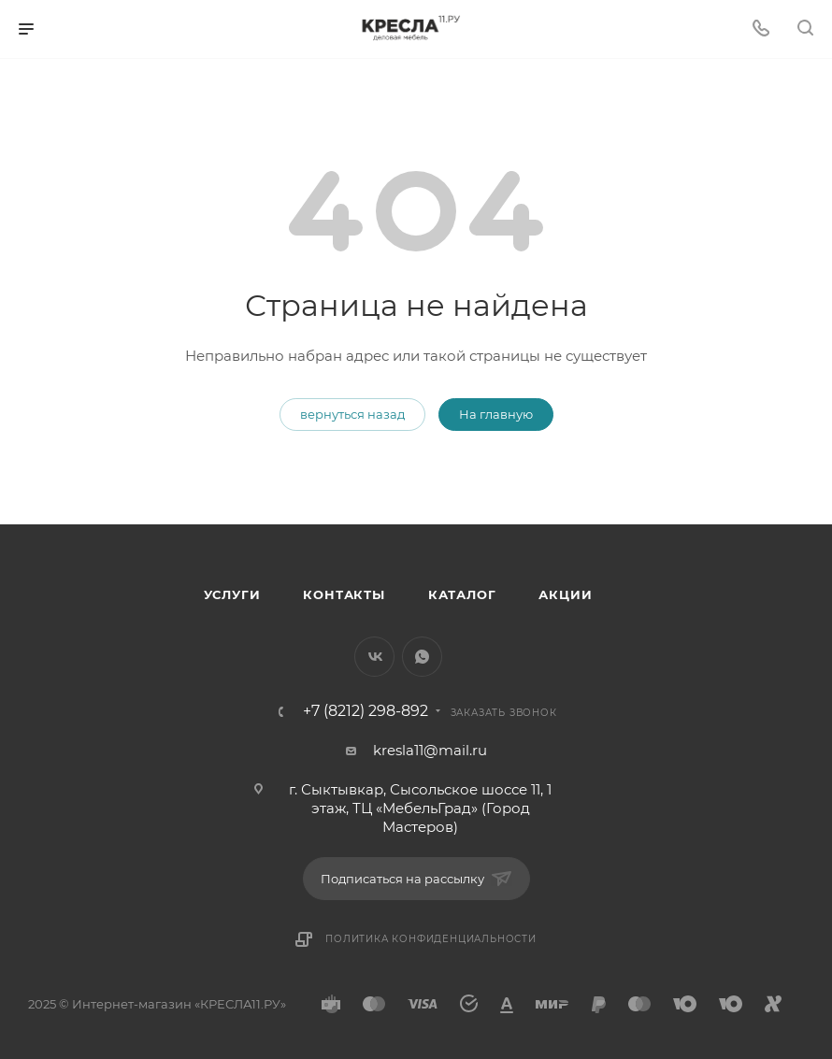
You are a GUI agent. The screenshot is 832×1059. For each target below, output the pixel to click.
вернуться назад (352, 414)
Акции (565, 594)
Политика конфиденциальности (431, 939)
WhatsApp (422, 657)
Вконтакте (374, 657)
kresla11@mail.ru (430, 750)
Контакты (343, 594)
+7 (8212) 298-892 (365, 711)
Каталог (462, 594)
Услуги (232, 594)
